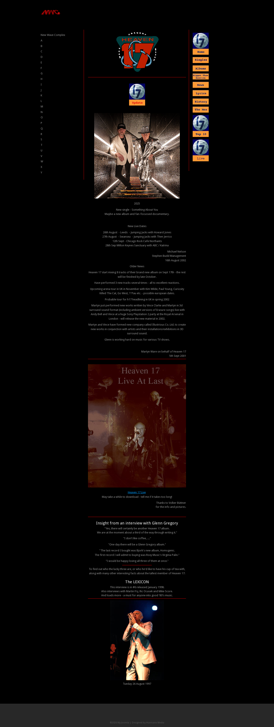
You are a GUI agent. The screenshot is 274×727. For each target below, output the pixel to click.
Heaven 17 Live (137, 492)
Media (161, 722)
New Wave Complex (53, 35)
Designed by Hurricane (145, 722)
